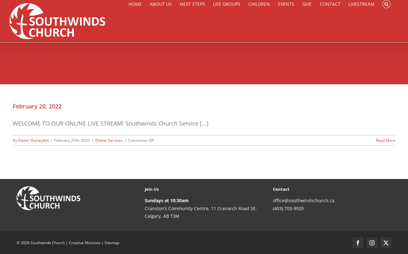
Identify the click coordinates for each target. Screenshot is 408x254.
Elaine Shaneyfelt (33, 140)
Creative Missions (84, 242)
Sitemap (112, 242)
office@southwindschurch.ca (303, 200)
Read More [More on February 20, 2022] (385, 140)
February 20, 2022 (37, 106)
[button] (386, 4)
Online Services (109, 140)
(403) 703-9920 (288, 208)
